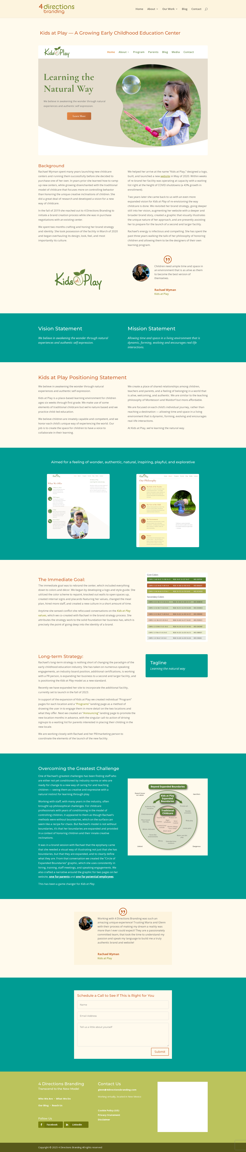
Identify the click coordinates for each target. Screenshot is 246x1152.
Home (139, 9)
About (151, 9)
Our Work (168, 9)
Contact (196, 9)
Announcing (90, 713)
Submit (160, 1052)
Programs (82, 704)
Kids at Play (161, 294)
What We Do (63, 1098)
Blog (184, 9)
